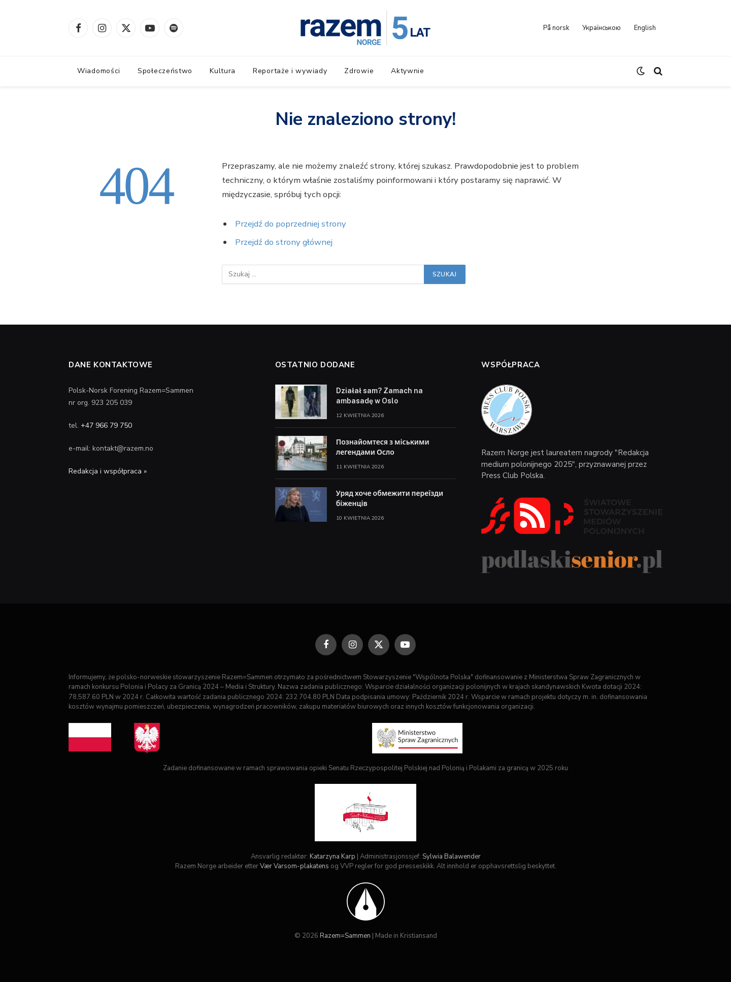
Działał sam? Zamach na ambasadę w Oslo (379, 396)
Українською (601, 28)
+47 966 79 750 (106, 425)
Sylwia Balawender (451, 856)
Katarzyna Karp (332, 856)
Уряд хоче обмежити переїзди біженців (390, 498)
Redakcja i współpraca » (108, 471)
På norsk (556, 28)
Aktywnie (407, 71)
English (645, 28)
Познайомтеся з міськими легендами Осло (382, 447)
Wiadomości (98, 71)
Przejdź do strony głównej (284, 242)
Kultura (223, 71)
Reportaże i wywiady (290, 71)
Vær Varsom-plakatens (294, 866)
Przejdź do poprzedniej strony (290, 224)
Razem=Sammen (345, 935)
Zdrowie (359, 71)
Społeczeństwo (165, 71)
